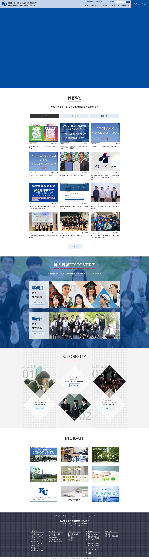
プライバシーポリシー (61, 515)
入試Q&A (89, 552)
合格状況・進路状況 (111, 535)
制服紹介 (70, 539)
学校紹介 (84, 5)
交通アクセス (90, 1)
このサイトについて (78, 515)
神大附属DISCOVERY (74, 265)
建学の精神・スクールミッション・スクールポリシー (37, 536)
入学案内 (115, 5)
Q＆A (106, 1)
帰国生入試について (92, 535)
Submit (127, 2)
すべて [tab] (44, 116)
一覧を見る (74, 246)
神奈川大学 (91, 515)
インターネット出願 (92, 544)
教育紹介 (95, 5)
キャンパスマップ (36, 542)
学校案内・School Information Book (37, 549)
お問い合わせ (99, 1)
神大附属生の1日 (73, 533)
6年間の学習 (53, 536)
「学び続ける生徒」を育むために (55, 533)
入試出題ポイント (92, 546)
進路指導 (126, 5)
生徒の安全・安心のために (37, 545)
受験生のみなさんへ (92, 533)
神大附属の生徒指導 (55, 541)
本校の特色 (34, 540)
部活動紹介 (71, 535)
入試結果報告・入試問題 (92, 549)
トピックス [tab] (74, 116)
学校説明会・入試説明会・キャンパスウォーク (92, 538)
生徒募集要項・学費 (92, 542)
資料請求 (112, 1)
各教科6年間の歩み (55, 539)
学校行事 (70, 537)
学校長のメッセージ (37, 533)
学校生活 (105, 5)
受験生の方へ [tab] (104, 116)
